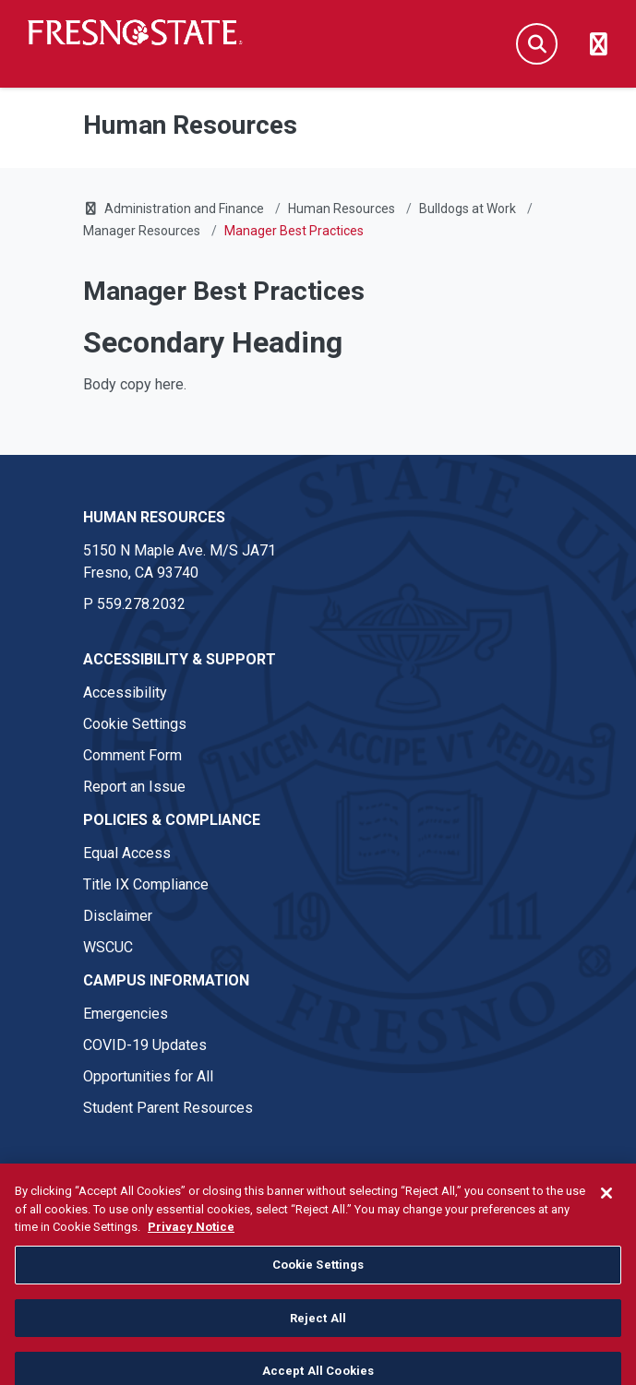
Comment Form (132, 755)
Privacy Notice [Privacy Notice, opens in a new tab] (191, 1242)
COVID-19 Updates (145, 1045)
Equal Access (127, 853)
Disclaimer (117, 916)
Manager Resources (141, 230)
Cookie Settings (134, 724)
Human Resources (341, 208)
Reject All (318, 1333)
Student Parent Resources (168, 1107)
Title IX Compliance (146, 884)
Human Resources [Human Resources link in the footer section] (154, 517)
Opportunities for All (148, 1076)
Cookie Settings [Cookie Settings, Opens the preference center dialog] (318, 1280)
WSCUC (108, 947)
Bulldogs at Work (467, 208)
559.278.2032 (141, 604)
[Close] (606, 1208)
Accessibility (125, 692)
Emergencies (125, 1013)
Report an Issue (134, 786)
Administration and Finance (184, 208)
